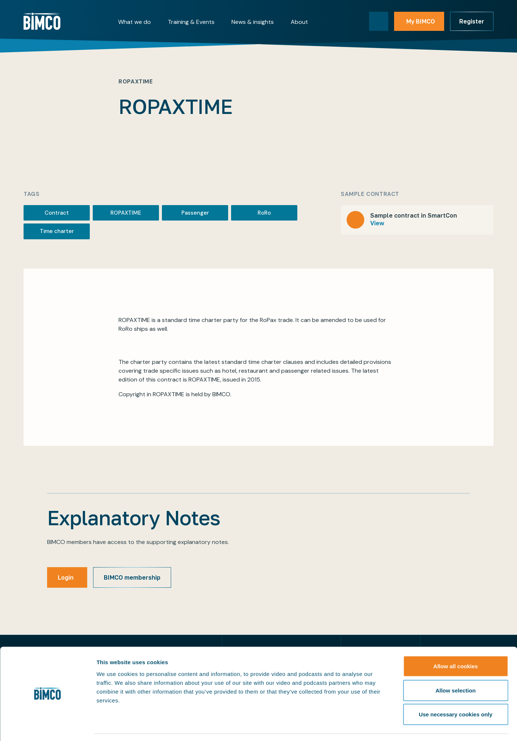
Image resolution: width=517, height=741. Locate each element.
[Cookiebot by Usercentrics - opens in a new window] (47, 726)
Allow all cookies (455, 644)
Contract (57, 212)
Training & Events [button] (191, 22)
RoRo (264, 212)
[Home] (42, 21)
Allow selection (455, 669)
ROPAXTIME (125, 212)
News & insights (252, 22)
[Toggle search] (378, 21)
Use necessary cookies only (455, 693)
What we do (134, 22)
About (299, 22)
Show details (386, 726)
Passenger (195, 212)
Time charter (57, 231)
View (377, 223)
